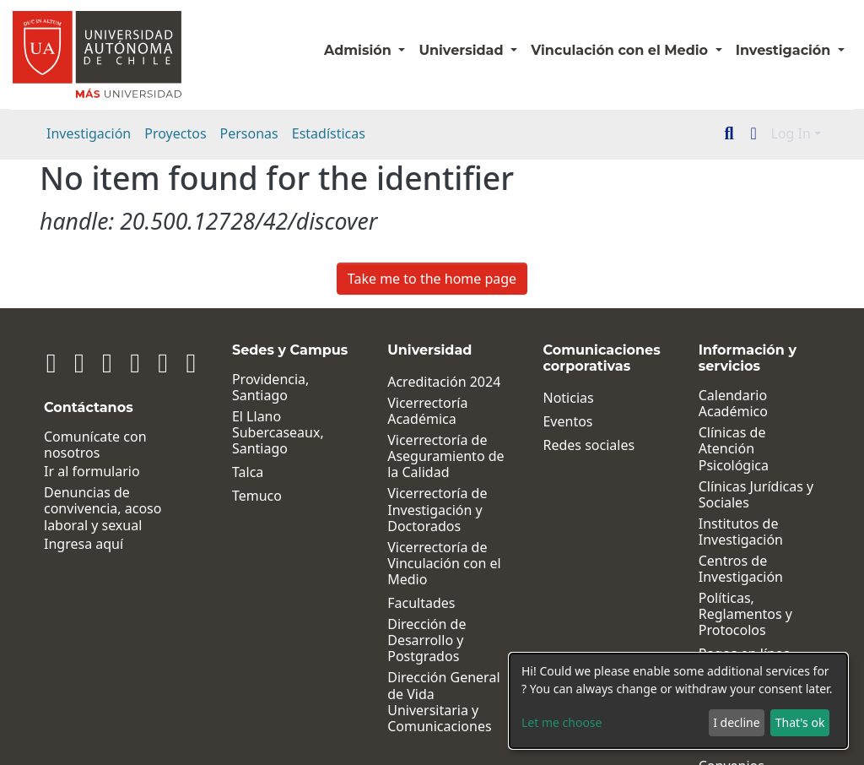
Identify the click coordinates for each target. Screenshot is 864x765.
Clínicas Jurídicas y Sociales (749, 478)
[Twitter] (119, 362)
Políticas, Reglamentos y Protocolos (739, 598)
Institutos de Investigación (734, 516)
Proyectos (175, 133)
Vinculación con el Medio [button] (621, 50)
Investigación (88, 133)
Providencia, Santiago (244, 388)
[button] (754, 133)
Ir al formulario (92, 472)
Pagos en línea (738, 638)
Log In (791, 133)
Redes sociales (576, 445)
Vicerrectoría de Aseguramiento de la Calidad (426, 456)
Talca (221, 472)
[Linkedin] (49, 362)
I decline (736, 722)
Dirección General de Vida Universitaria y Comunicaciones (424, 702)
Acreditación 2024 (424, 382)
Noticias (555, 398)
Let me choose (561, 722)
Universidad (462, 50)
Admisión (359, 50)
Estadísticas (328, 133)
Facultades (401, 603)
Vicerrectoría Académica (408, 411)
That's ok (800, 722)
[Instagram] (73, 362)
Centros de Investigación (734, 553)
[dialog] (678, 701)
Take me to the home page (432, 278)
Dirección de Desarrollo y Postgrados (407, 640)
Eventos (555, 422)
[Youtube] (143, 362)
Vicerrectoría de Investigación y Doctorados (417, 510)
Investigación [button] (785, 50)
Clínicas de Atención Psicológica (755, 441)
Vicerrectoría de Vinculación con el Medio (424, 564)
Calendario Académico (726, 404)
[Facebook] (95, 362)
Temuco (231, 496)
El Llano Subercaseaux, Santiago (252, 433)
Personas (249, 133)
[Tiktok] (165, 362)
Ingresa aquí (83, 544)
